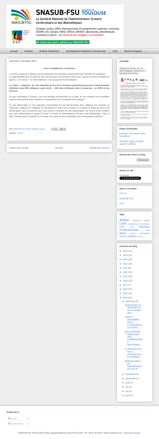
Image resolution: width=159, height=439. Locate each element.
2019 (125, 276)
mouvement (145, 233)
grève (122, 233)
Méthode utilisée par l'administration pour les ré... (133, 365)
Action (124, 220)
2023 (125, 259)
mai (127, 391)
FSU (121, 203)
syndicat (139, 236)
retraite (131, 236)
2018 (125, 280)
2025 (125, 251)
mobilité (133, 233)
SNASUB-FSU (126, 198)
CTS (132, 227)
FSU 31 (123, 193)
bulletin (147, 221)
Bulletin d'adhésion (49, 51)
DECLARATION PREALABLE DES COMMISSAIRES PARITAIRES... (134, 338)
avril (127, 395)
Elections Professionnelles (134, 228)
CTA (121, 226)
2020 (125, 272)
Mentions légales (133, 51)
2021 (125, 268)
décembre (130, 301)
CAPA (20, 133)
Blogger (137, 433)
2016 (125, 289)
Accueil (14, 51)
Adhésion (136, 221)
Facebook (124, 175)
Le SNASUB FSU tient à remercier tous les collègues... (133, 353)
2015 (125, 293)
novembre (130, 374)
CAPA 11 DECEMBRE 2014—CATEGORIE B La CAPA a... (133, 322)
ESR (148, 230)
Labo (115, 51)
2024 (125, 255)
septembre (130, 378)
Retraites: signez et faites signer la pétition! (131, 142)
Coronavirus (144, 224)
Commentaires (16, 424)
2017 (125, 285)
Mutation (123, 236)
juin (127, 387)
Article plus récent (18, 148)
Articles (12, 419)
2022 (125, 263)
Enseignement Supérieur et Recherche (86, 51)
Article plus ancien (99, 148)
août (127, 382)
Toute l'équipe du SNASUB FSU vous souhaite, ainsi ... (133, 309)
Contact (29, 51)
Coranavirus (133, 224)
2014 (125, 297)
